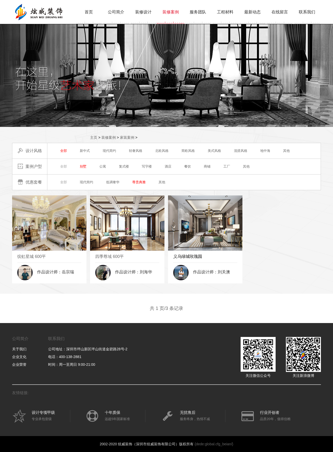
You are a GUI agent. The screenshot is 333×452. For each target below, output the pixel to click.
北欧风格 (162, 151)
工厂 (226, 166)
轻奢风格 (135, 151)
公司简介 (116, 12)
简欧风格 (188, 151)
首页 (89, 12)
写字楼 (147, 166)
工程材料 (225, 12)
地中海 (265, 151)
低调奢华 (112, 182)
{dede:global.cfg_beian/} (214, 444)
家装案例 (127, 137)
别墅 (83, 166)
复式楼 (124, 166)
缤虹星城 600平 (31, 256)
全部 (63, 151)
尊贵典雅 (139, 182)
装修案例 (170, 12)
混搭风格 (240, 151)
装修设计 (143, 12)
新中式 (85, 151)
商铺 (207, 166)
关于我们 (19, 349)
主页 (93, 137)
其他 (286, 151)
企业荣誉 (19, 364)
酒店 (168, 166)
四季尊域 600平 (109, 256)
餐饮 (187, 166)
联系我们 (307, 12)
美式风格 (214, 151)
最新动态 (252, 12)
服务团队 (198, 12)
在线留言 (279, 12)
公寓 (102, 166)
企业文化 (19, 357)
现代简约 (109, 151)
